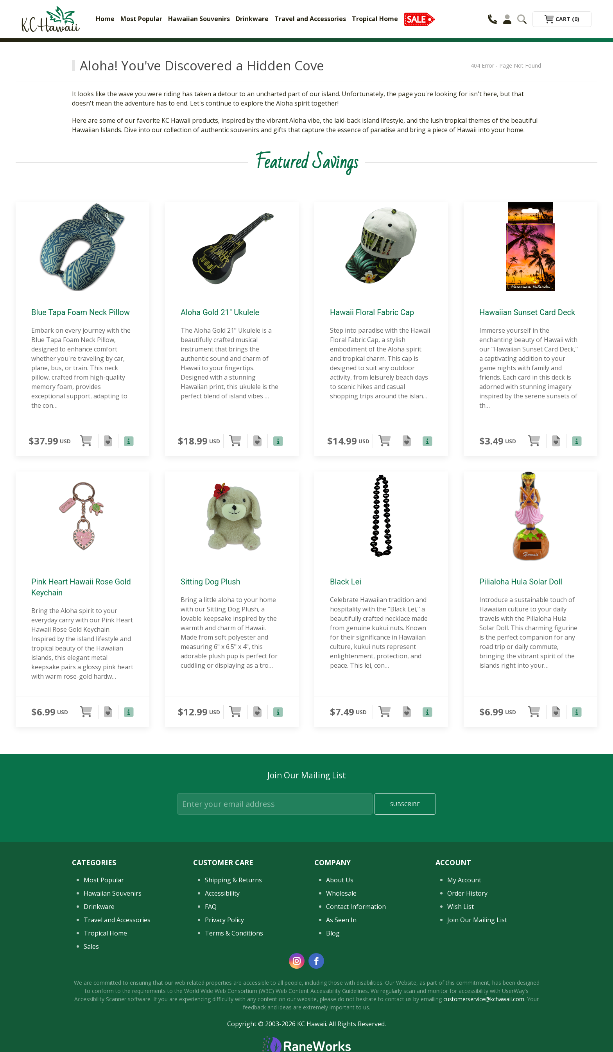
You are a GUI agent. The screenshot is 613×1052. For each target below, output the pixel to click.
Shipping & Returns (233, 880)
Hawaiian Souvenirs (199, 18)
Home (105, 18)
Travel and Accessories (310, 18)
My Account (464, 880)
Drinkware (252, 18)
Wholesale (341, 893)
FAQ (211, 906)
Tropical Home (375, 18)
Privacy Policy (224, 920)
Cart (562, 19)
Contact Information (356, 906)
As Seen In (341, 920)
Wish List (460, 906)
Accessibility (222, 893)
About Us (339, 880)
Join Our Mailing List (477, 920)
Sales (91, 946)
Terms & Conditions (234, 933)
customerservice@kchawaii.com (483, 999)
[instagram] (297, 961)
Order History (467, 893)
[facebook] (316, 961)
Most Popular (141, 18)
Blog (333, 933)
